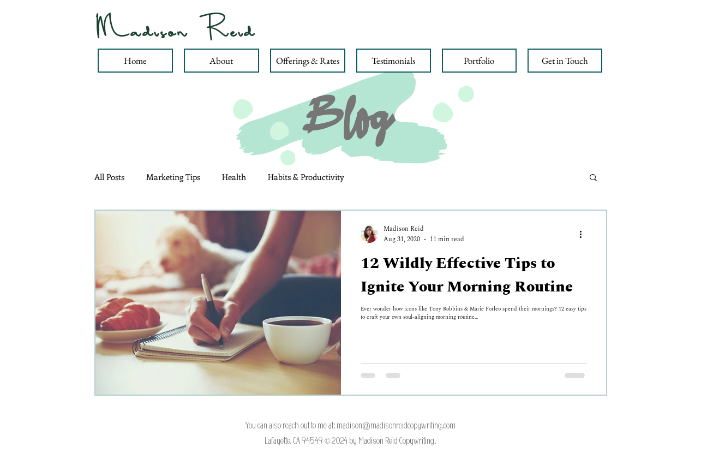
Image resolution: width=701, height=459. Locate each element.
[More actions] (584, 234)
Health (234, 177)
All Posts (109, 177)
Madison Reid (175, 30)
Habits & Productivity (306, 177)
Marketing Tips (173, 177)
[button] (593, 178)
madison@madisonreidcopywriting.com (396, 425)
